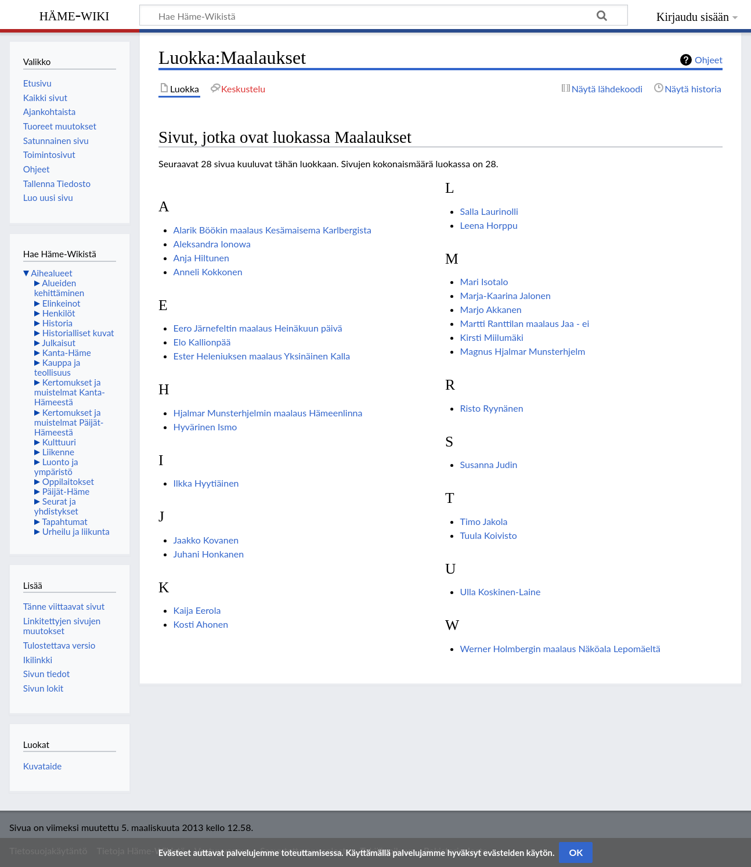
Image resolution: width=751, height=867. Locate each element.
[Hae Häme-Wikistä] (383, 15)
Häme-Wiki (74, 14)
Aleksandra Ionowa (212, 243)
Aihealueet (51, 273)
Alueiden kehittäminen (59, 288)
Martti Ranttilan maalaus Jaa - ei (525, 323)
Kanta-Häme (66, 352)
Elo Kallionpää (202, 341)
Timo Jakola (484, 521)
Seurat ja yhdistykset (56, 506)
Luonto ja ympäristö (56, 466)
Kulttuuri (59, 442)
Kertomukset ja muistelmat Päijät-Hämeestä (69, 422)
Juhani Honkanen (209, 553)
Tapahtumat (65, 521)
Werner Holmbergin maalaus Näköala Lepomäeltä (560, 648)
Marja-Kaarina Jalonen (505, 295)
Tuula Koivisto (488, 535)
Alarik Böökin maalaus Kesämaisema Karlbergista (272, 229)
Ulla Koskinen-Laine (500, 591)
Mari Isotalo (484, 281)
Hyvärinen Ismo (205, 426)
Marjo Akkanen (491, 309)
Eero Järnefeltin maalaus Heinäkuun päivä (258, 327)
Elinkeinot (61, 303)
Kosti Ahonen (201, 623)
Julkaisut (58, 342)
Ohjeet (709, 59)
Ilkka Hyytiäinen (206, 482)
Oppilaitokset (68, 481)
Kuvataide (42, 766)
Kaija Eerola (197, 610)
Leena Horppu (489, 225)
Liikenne (58, 452)
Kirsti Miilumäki (491, 337)
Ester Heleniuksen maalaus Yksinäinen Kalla (262, 355)
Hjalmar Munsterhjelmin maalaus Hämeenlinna (268, 412)
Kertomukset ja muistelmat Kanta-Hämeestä (69, 392)
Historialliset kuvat (78, 333)
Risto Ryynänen (491, 407)
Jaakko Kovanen (206, 539)
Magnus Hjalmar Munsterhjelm (523, 351)
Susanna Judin (489, 464)
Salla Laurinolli (489, 211)
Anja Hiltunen (201, 257)
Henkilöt (58, 313)
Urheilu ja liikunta (76, 531)
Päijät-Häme (66, 491)
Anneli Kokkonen (208, 271)
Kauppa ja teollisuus (57, 367)
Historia (57, 323)
